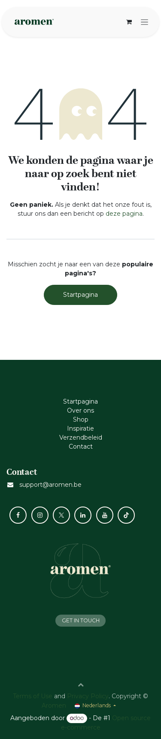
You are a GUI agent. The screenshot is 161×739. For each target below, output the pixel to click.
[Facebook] (18, 515)
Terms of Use (32, 696)
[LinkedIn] (82, 515)
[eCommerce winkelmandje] (129, 22)
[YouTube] (104, 515)
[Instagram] (40, 515)
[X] (61, 515)
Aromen (54, 705)
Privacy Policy (88, 696)
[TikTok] (126, 515)
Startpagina (80, 295)
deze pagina (124, 213)
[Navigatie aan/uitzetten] (144, 22)
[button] (80, 684)
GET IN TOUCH (81, 620)
